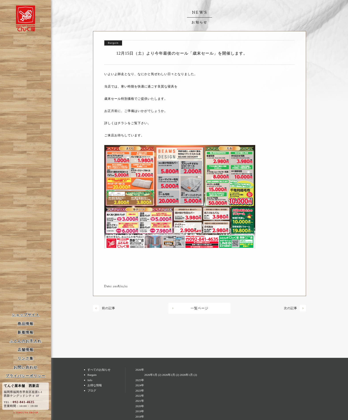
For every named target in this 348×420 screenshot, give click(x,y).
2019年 (139, 411)
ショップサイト (26, 315)
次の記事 (290, 308)
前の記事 (108, 308)
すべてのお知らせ (99, 369)
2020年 (139, 406)
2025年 (139, 380)
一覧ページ (199, 308)
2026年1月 (186, 374)
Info (89, 380)
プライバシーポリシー (25, 376)
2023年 (139, 390)
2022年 (139, 395)
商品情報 (26, 324)
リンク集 (26, 358)
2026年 (139, 369)
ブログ (91, 390)
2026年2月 (168, 374)
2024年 (139, 385)
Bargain (92, 374)
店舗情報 (26, 350)
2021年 (139, 400)
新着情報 (26, 332)
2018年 (139, 416)
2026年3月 (150, 374)
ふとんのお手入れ (26, 341)
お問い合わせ (26, 367)
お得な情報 (94, 385)
